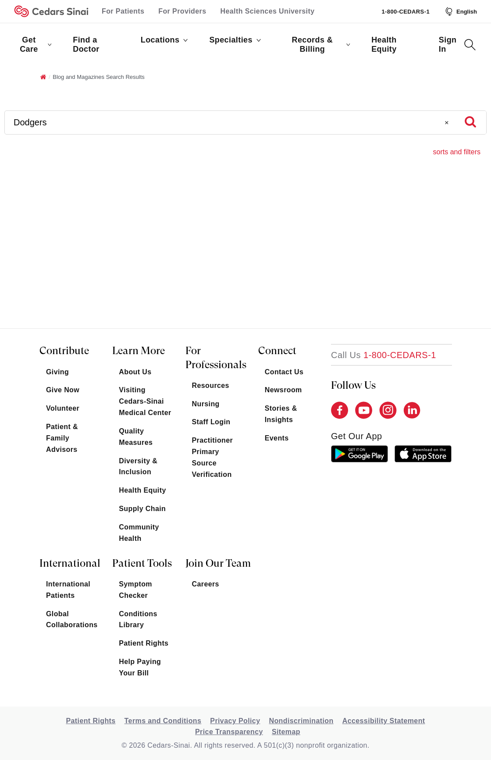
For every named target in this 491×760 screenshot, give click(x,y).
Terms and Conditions (163, 720)
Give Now (62, 390)
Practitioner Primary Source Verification (212, 457)
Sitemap (286, 731)
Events (277, 438)
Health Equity (383, 44)
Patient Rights (143, 643)
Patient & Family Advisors (62, 438)
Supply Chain (142, 508)
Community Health (139, 532)
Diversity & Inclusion (138, 466)
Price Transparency (229, 731)
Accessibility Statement (383, 720)
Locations (165, 40)
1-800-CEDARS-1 (405, 11)
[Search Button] (470, 45)
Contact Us (284, 372)
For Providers (182, 11)
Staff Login (211, 422)
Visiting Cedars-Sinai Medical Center (145, 401)
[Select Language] (460, 11)
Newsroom (283, 390)
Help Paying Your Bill (140, 667)
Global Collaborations (72, 619)
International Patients (68, 589)
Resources (210, 385)
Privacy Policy (235, 720)
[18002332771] (383, 355)
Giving (57, 372)
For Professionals (215, 357)
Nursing (206, 404)
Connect (277, 350)
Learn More (138, 350)
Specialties (235, 40)
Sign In (448, 44)
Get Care (36, 44)
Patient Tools (142, 563)
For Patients (123, 11)
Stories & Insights (281, 414)
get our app (356, 436)
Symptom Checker (135, 589)
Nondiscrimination (301, 720)
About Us (135, 372)
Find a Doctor (86, 44)
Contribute (64, 350)
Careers (205, 584)
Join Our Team (218, 563)
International (69, 563)
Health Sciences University (268, 11)
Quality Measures (136, 436)
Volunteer (62, 408)
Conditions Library (138, 619)
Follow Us (353, 385)
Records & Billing (321, 44)
